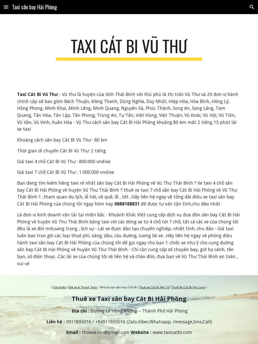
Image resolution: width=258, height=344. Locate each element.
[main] (129, 48)
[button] (6, 7)
